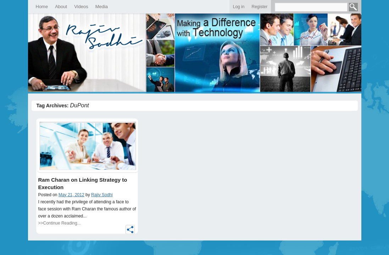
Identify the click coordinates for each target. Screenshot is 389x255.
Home (42, 6)
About (61, 6)
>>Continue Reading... (59, 223)
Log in (239, 6)
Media (101, 6)
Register (259, 6)
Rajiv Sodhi (102, 194)
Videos (81, 6)
